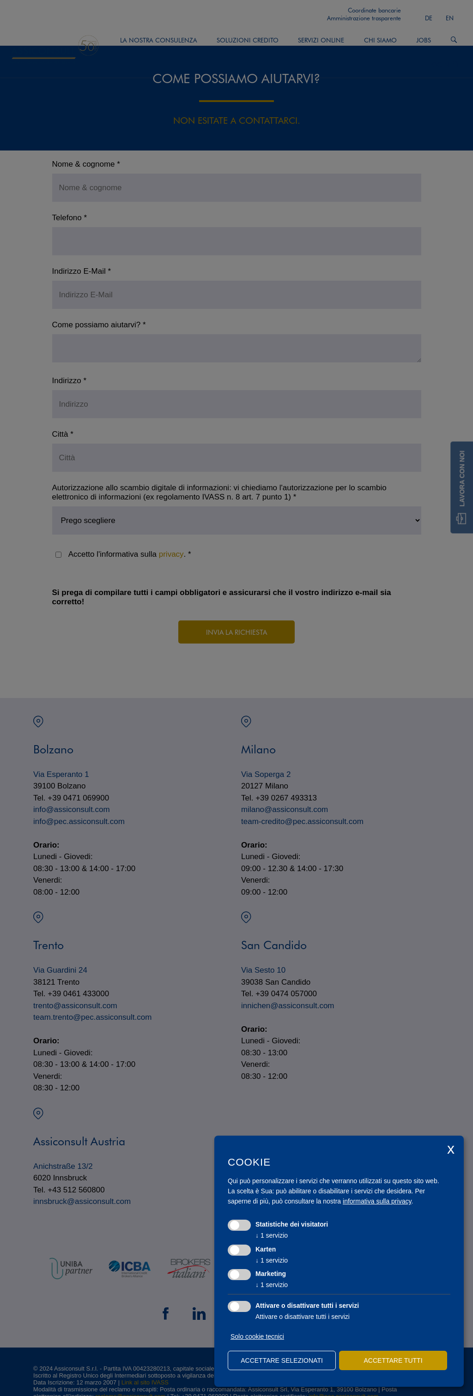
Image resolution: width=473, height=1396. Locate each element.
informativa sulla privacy (377, 1201)
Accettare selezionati (282, 1360)
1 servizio (271, 1235)
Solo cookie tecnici (257, 1336)
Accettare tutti (393, 1360)
